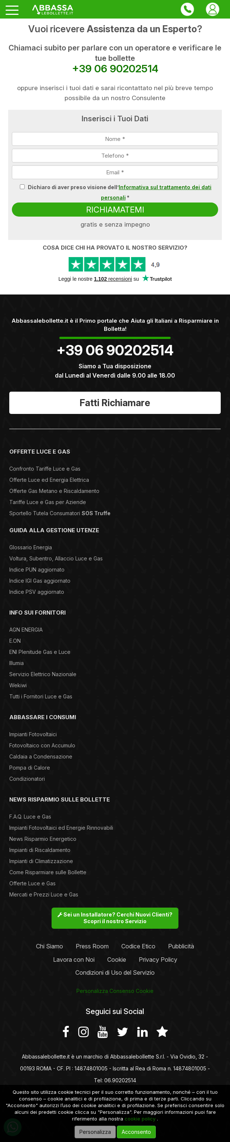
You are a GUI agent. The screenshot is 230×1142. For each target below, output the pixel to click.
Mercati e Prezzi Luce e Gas (43, 894)
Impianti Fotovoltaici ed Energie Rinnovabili (61, 828)
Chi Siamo (49, 946)
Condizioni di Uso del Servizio (115, 972)
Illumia (16, 663)
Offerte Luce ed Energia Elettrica (49, 480)
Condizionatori (27, 779)
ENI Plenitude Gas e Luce (39, 652)
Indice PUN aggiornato (37, 569)
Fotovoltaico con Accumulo (42, 745)
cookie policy (140, 1119)
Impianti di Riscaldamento (39, 850)
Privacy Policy (158, 959)
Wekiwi (18, 685)
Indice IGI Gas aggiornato (39, 580)
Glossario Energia (30, 547)
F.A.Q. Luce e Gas (30, 816)
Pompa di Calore (29, 767)
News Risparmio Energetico (42, 839)
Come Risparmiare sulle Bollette (47, 872)
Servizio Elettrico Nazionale (42, 674)
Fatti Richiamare (115, 402)
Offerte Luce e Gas (32, 883)
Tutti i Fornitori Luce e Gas (40, 696)
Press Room (92, 946)
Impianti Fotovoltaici (33, 734)
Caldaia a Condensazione (40, 756)
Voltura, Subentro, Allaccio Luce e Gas (56, 558)
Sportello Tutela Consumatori (60, 513)
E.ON (15, 641)
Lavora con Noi (74, 959)
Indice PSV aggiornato (36, 592)
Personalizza (95, 1132)
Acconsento (136, 1132)
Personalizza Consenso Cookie (115, 991)
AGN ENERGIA (26, 629)
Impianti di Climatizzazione (41, 861)
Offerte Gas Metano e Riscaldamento (54, 491)
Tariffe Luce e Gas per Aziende (47, 502)
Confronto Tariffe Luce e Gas (44, 468)
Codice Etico (138, 946)
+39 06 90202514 (115, 68)
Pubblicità (181, 946)
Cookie (116, 959)
